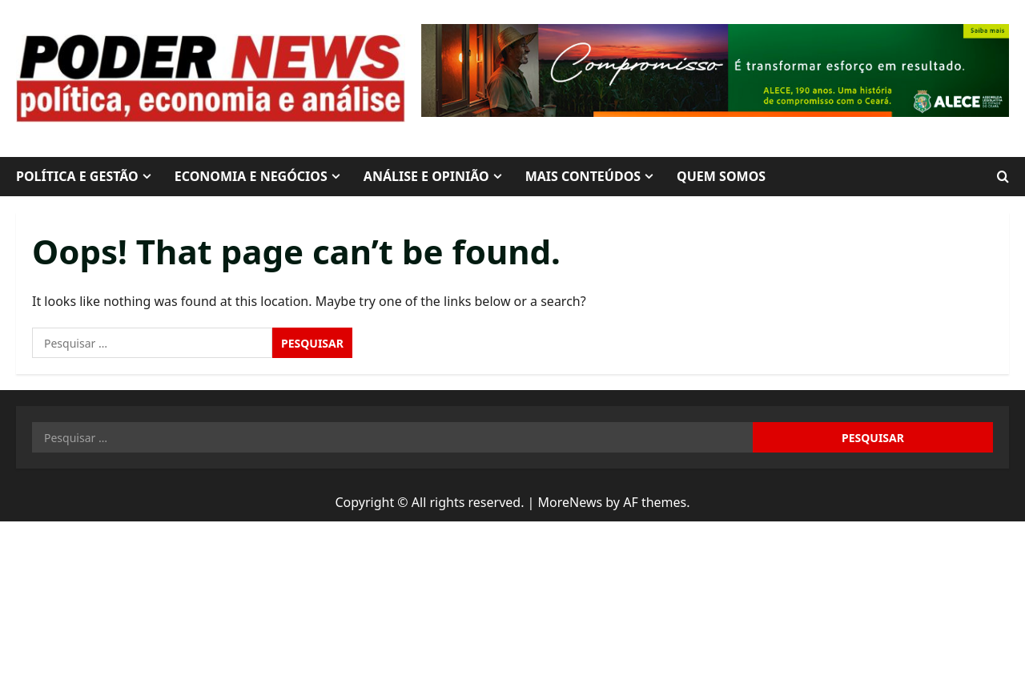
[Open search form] (1003, 176)
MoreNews (570, 502)
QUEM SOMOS (721, 176)
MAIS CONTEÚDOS (583, 176)
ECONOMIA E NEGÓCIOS (251, 176)
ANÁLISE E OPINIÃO (426, 176)
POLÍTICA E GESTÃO (77, 176)
